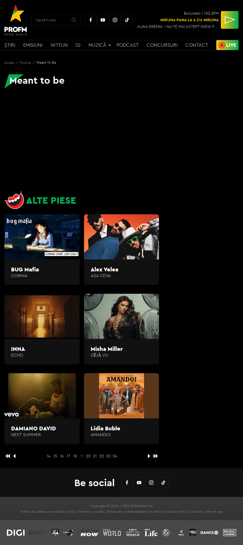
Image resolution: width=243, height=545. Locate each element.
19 (82, 455)
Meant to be (46, 62)
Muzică (97, 45)
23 (108, 455)
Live (231, 45)
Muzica (26, 62)
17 (68, 455)
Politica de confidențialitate (126, 512)
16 (62, 455)
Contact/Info (176, 512)
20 (88, 455)
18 (75, 455)
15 (55, 455)
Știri (9, 45)
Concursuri (162, 45)
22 (101, 455)
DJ (78, 45)
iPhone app (215, 512)
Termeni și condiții (91, 512)
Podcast (128, 45)
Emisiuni (32, 45)
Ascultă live (156, 512)
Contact (196, 45)
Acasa (9, 62)
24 (115, 455)
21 (95, 455)
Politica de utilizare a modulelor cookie (48, 512)
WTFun (59, 45)
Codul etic (196, 512)
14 (48, 455)
